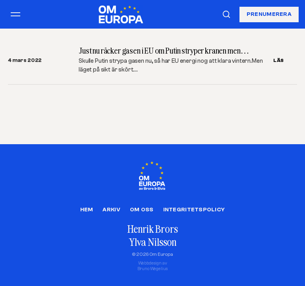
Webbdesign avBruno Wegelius (152, 266)
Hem (86, 210)
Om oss (142, 210)
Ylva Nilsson (152, 242)
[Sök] (226, 14)
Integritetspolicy (194, 210)
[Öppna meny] (15, 14)
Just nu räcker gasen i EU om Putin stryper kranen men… (164, 50)
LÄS (278, 60)
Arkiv (111, 210)
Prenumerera (269, 14)
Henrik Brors (152, 229)
